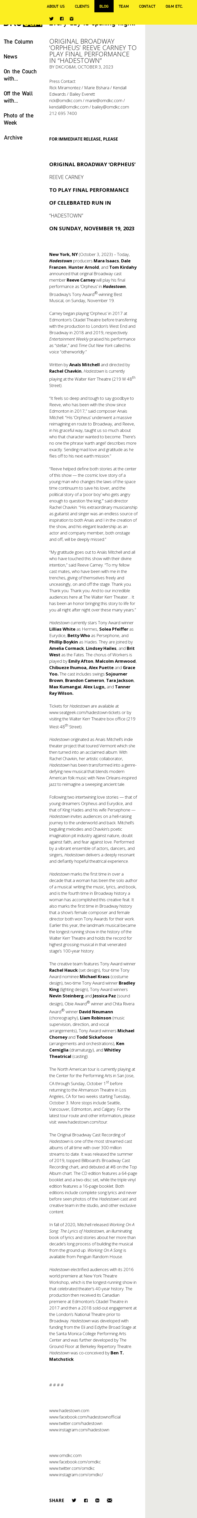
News (10, 56)
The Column (18, 41)
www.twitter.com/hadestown (75, 1423)
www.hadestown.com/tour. (83, 1122)
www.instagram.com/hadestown (79, 1430)
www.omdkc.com (65, 1455)
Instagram (71, 19)
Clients (82, 6)
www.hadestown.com (69, 1410)
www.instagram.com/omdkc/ (76, 1474)
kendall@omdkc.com (68, 107)
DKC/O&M (65, 67)
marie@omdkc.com (103, 100)
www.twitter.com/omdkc (72, 1468)
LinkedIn (97, 1500)
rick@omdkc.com (65, 100)
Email (109, 1500)
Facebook (62, 19)
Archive (13, 137)
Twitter (51, 19)
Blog (104, 6)
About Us (56, 6)
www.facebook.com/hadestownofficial (85, 1417)
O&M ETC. (174, 6)
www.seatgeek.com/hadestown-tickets (85, 712)
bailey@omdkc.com (110, 107)
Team (124, 6)
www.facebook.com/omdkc (75, 1462)
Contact (147, 6)
